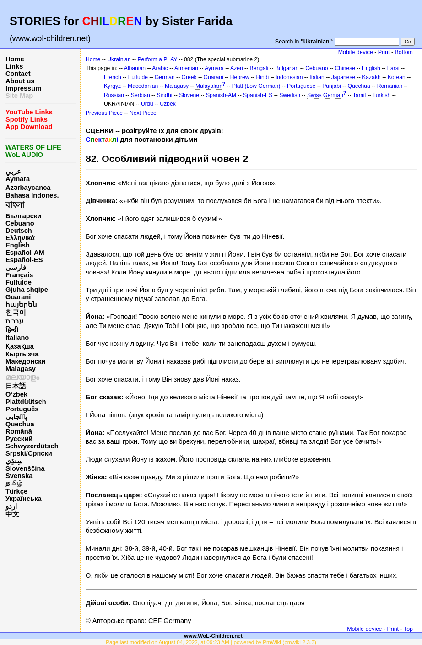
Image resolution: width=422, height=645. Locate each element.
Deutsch (18, 230)
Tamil (359, 95)
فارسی (15, 267)
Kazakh (371, 77)
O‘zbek (16, 394)
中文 (12, 514)
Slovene (189, 95)
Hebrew (239, 77)
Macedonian (143, 86)
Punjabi (331, 86)
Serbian (140, 95)
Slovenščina (25, 468)
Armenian (186, 68)
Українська (23, 498)
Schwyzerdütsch (32, 446)
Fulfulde (18, 282)
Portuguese (301, 86)
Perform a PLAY (158, 59)
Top (408, 629)
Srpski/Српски (28, 453)
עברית (14, 321)
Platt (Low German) (256, 86)
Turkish (381, 95)
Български (23, 216)
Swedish (289, 95)
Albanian (135, 68)
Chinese (345, 68)
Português (21, 409)
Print (384, 52)
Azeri (236, 68)
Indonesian (289, 77)
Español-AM (24, 252)
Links (14, 66)
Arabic (160, 68)
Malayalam (208, 86)
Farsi (393, 68)
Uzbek (167, 104)
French (112, 77)
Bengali (259, 68)
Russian (114, 95)
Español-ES (24, 259)
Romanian (389, 86)
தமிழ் (13, 483)
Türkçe (16, 491)
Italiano (17, 337)
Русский (18, 438)
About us (20, 81)
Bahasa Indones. (32, 195)
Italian (316, 77)
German (165, 77)
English (17, 245)
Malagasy (20, 368)
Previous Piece (104, 113)
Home (14, 59)
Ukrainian (118, 59)
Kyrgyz (112, 86)
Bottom (404, 52)
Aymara (17, 179)
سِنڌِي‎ (14, 461)
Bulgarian (286, 68)
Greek (189, 77)
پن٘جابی (16, 416)
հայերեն (21, 304)
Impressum (23, 88)
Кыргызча (21, 354)
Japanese (343, 77)
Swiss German (325, 95)
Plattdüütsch (25, 401)
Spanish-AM (221, 95)
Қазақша (19, 346)
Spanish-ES (257, 95)
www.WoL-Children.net (213, 636)
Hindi (262, 77)
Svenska (18, 475)
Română (18, 431)
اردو (11, 506)
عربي (13, 171)
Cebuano (19, 223)
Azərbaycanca (27, 187)
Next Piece (143, 113)
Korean (397, 77)
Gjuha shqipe (26, 289)
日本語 (15, 386)
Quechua (19, 424)
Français (19, 275)
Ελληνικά (20, 238)
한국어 (15, 312)
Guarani (18, 297)
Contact (18, 73)
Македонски (25, 361)
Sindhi (165, 95)
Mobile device (355, 52)
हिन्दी (11, 329)
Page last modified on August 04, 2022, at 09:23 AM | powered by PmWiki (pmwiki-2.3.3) (211, 642)
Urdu (147, 104)
